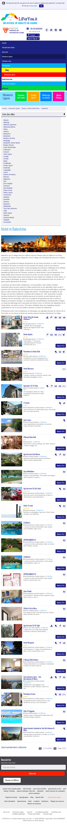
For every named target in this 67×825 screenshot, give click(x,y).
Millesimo (6, 179)
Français (33, 35)
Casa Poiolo (27, 591)
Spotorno (6, 204)
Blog (32, 797)
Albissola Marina (9, 127)
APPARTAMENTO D (29, 574)
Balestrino (44, 108)
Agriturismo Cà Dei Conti (32, 488)
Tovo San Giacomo (10, 208)
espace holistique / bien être (26, 791)
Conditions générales (18, 814)
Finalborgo (7, 163)
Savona (6, 202)
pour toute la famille (39, 789)
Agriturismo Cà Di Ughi (31, 625)
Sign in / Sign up (33, 38)
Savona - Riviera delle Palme (30, 108)
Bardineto (6, 136)
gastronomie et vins (54, 789)
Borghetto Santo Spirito (11, 143)
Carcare (6, 152)
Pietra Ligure (7, 192)
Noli (4, 181)
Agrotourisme (21, 801)
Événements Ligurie (54, 797)
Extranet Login (47, 814)
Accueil (4, 43)
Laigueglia (7, 170)
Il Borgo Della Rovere (30, 659)
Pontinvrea (7, 195)
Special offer (39, 797)
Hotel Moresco (28, 368)
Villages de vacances (57, 801)
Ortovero (6, 186)
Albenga (6, 122)
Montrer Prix (60, 328)
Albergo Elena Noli (29, 437)
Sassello (6, 199)
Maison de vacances (34, 803)
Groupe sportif (33, 96)
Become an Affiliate (12, 780)
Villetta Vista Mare (30, 608)
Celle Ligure (7, 154)
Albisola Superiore (9, 125)
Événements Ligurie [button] (9, 74)
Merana (6, 177)
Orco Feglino (8, 183)
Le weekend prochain (41, 812)
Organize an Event (11, 797)
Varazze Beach (8, 217)
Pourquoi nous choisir (8, 47)
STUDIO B (26, 557)
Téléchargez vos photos (46, 96)
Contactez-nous (6, 61)
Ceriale (5, 159)
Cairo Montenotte (9, 147)
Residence (44, 801)
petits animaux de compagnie (55, 791)
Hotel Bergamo (28, 642)
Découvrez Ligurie (7, 56)
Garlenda (6, 168)
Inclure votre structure (8, 84)
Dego (5, 161)
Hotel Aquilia (27, 334)
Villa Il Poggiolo (28, 711)
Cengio (5, 156)
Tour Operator (6, 65)
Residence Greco (29, 694)
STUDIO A (26, 522)
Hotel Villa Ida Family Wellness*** (30, 318)
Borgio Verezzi (8, 145)
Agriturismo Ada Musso (31, 454)
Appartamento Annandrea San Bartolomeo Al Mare (38, 729)
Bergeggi (6, 140)
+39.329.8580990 (34, 28)
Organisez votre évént (21, 96)
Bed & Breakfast (10, 801)
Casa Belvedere (28, 471)
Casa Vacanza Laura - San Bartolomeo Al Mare (32, 678)
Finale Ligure (8, 165)
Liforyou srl (30, 820)
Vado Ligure (7, 213)
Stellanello (7, 206)
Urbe (5, 211)
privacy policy (33, 5)
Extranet (5, 88)
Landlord (36, 801)
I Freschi (26, 402)
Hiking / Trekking (9, 791)
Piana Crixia (7, 190)
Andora (6, 131)
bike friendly (27, 789)
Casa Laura (27, 420)
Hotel (30, 801)
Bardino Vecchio (9, 138)
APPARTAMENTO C (29, 540)
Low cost (29, 812)
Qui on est (5, 52)
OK (41, 6)
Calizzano (6, 150)
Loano (5, 172)
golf (64, 789)
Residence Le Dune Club (31, 351)
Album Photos (58, 96)
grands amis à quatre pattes (12, 789)
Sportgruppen (23, 797)
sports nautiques (34, 793)
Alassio (6, 120)
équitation (40, 791)
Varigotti (6, 220)
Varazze (6, 215)
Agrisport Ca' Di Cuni (30, 385)
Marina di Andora (9, 174)
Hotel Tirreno (28, 505)
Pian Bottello (7, 188)
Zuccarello (7, 222)
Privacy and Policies (34, 814)
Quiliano (6, 197)
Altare (5, 129)
